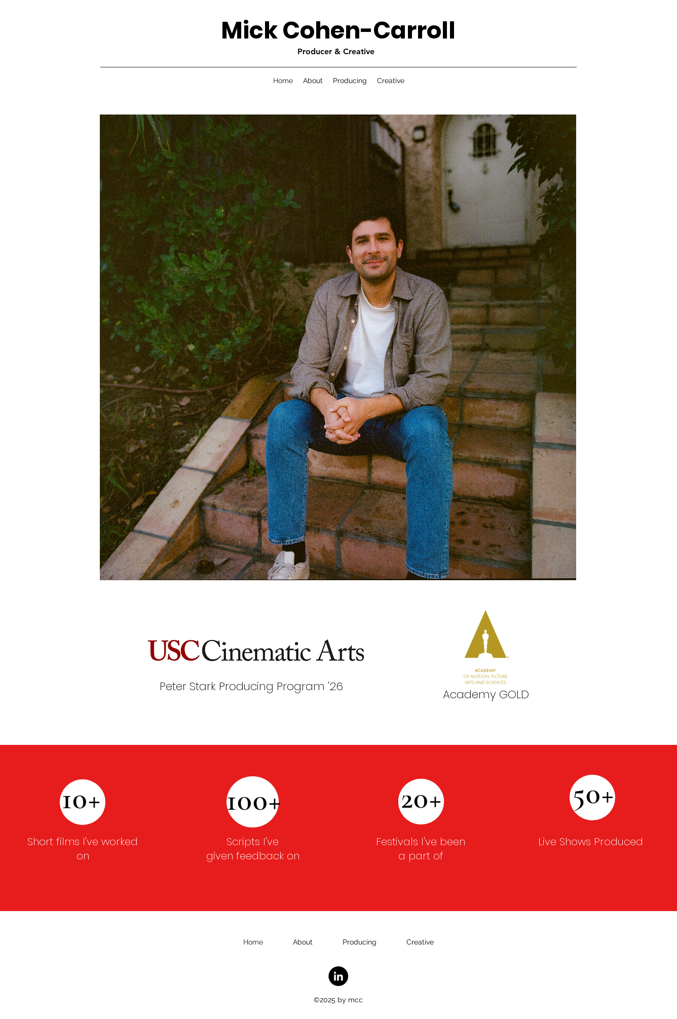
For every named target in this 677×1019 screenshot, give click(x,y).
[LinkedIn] (338, 976)
